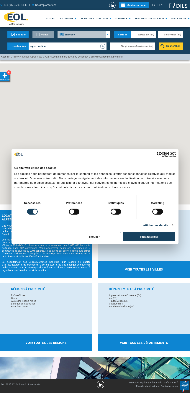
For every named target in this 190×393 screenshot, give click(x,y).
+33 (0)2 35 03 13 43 (15, 5)
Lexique (154, 386)
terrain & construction (149, 18)
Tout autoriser (149, 236)
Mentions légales (138, 382)
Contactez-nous (136, 5)
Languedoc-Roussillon (23, 303)
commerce (121, 18)
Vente (44, 34)
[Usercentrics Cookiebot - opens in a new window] (159, 154)
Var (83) (113, 298)
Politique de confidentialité (164, 382)
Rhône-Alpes (18, 295)
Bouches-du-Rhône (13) (121, 306)
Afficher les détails (155, 225)
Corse (14, 298)
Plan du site (142, 386)
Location (21, 34)
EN (161, 5)
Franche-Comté (19, 306)
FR (153, 5)
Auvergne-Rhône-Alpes (23, 300)
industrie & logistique (94, 18)
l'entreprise (66, 18)
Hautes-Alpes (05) (118, 300)
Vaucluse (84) (116, 303)
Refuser (94, 236)
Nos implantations (45, 5)
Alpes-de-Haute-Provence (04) (125, 295)
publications (178, 18)
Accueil (50, 18)
